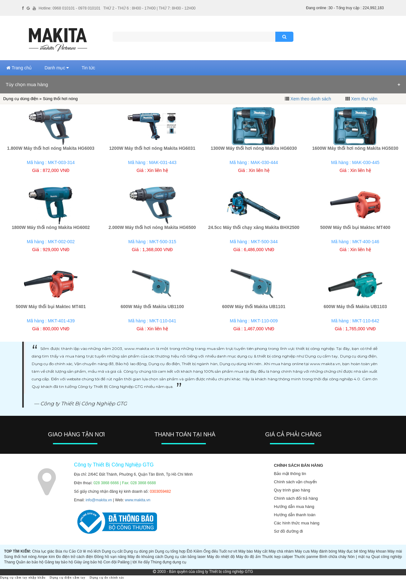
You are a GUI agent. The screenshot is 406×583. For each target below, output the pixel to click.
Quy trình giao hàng (292, 490)
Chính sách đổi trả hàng (296, 498)
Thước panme (306, 556)
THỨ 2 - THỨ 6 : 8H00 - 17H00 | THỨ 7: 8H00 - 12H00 (149, 8)
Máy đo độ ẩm (248, 556)
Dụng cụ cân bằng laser (185, 556)
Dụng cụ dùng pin (139, 551)
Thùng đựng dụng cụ (168, 562)
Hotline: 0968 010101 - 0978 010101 (70, 8)
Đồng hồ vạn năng (110, 556)
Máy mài (395, 551)
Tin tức (88, 67)
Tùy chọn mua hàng (27, 84)
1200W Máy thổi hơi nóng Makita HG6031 (152, 148)
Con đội (110, 562)
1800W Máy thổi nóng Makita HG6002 (51, 227)
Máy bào (245, 551)
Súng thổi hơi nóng (20, 556)
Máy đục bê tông (352, 551)
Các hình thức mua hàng (296, 523)
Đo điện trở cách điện (74, 556)
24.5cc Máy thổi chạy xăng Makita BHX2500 (253, 227)
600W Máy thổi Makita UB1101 (253, 306)
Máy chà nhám (281, 551)
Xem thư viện (364, 98)
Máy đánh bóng (324, 551)
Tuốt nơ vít (228, 551)
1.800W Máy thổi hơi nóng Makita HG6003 (50, 148)
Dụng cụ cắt (112, 551)
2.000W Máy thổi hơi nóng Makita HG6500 (152, 227)
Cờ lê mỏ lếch (89, 551)
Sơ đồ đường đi (288, 531)
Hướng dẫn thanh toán (294, 514)
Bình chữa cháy (332, 556)
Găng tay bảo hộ (59, 562)
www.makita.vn (137, 500)
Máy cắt (261, 551)
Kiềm (197, 551)
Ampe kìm (46, 556)
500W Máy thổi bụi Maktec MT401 (51, 306)
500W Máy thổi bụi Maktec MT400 (355, 227)
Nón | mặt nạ (359, 556)
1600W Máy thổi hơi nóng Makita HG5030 (355, 148)
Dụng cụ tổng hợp (170, 551)
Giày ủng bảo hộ (88, 562)
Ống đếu (210, 551)
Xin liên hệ (157, 170)
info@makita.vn (99, 500)
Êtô (190, 551)
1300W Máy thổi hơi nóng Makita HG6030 (254, 148)
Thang (9, 562)
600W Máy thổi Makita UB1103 (355, 306)
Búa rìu (62, 551)
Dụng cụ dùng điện (20, 98)
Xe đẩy (144, 562)
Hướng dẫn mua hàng (294, 506)
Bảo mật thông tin (290, 473)
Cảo (72, 551)
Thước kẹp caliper (277, 556)
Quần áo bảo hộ (29, 562)
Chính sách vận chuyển (295, 481)
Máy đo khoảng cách (145, 556)
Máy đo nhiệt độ (221, 556)
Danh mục (56, 67)
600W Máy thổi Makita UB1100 (152, 306)
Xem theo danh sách (310, 98)
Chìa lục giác (43, 551)
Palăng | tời (127, 562)
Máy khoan (377, 551)
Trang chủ (19, 67)
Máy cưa (302, 551)
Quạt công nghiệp (386, 556)
